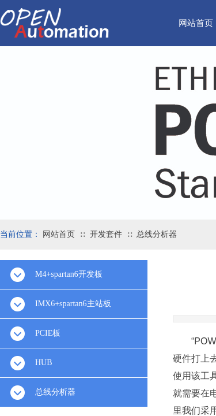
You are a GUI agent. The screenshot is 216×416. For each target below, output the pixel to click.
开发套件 (106, 234)
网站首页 (59, 234)
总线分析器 (157, 234)
